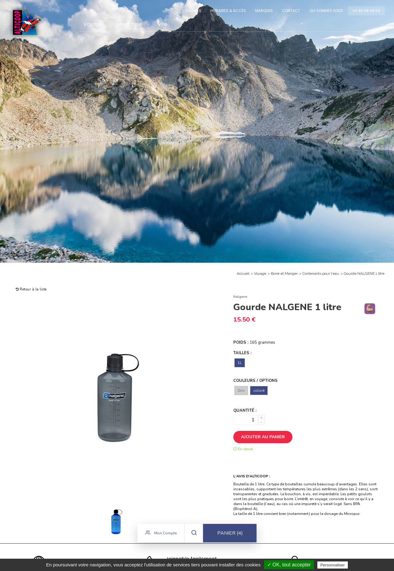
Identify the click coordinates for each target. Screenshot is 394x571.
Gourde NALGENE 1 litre (364, 273)
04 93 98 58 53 (366, 10)
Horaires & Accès (228, 10)
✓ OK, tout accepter (289, 564)
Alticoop (26, 22)
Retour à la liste (31, 289)
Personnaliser (332, 565)
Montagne (129, 24)
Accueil (243, 273)
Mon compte (161, 534)
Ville (162, 24)
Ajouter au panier (263, 437)
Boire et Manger (284, 273)
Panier (230, 534)
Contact (291, 10)
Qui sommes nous (326, 10)
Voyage (92, 24)
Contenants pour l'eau (320, 273)
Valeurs (193, 10)
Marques (264, 10)
